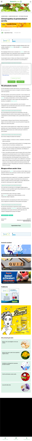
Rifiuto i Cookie (11, 81)
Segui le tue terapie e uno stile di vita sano (11, 62)
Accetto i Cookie (20, 81)
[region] (16, 74)
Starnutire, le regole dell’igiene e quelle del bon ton (24, 221)
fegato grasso (14, 101)
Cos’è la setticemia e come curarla (9, 374)
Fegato (10, 215)
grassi (2, 97)
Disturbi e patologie (23, 16)
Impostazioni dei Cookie (15, 78)
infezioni (11, 47)
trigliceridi (13, 208)
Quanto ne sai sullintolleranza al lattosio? (13, 268)
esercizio (5, 195)
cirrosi (22, 51)
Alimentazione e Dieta (13, 16)
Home (2, 5)
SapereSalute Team (8, 32)
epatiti (11, 171)
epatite (20, 47)
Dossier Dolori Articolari (8, 282)
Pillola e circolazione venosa (9, 255)
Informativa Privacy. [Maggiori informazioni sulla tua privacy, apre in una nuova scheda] (5, 75)
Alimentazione (6, 5)
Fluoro (2, 220)
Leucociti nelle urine (6, 384)
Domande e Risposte (7, 266)
